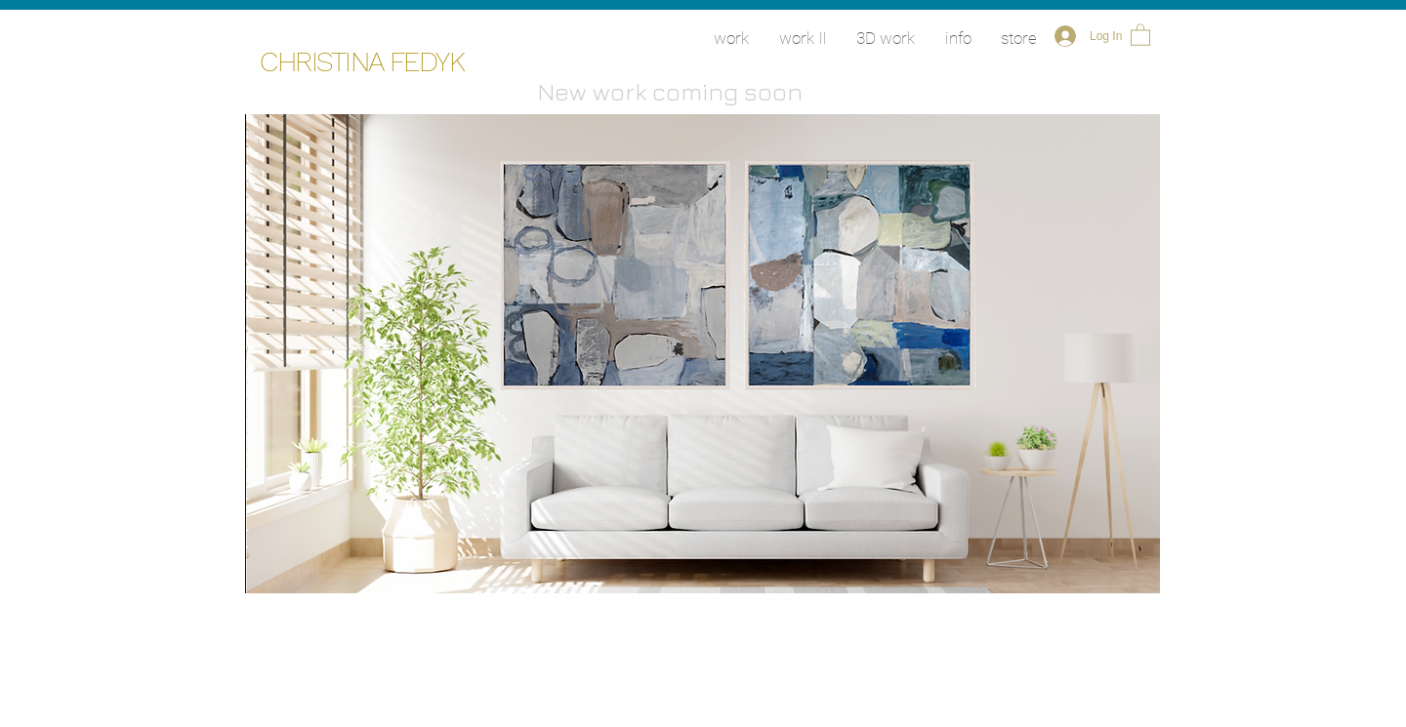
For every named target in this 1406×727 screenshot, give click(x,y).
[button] (1140, 34)
